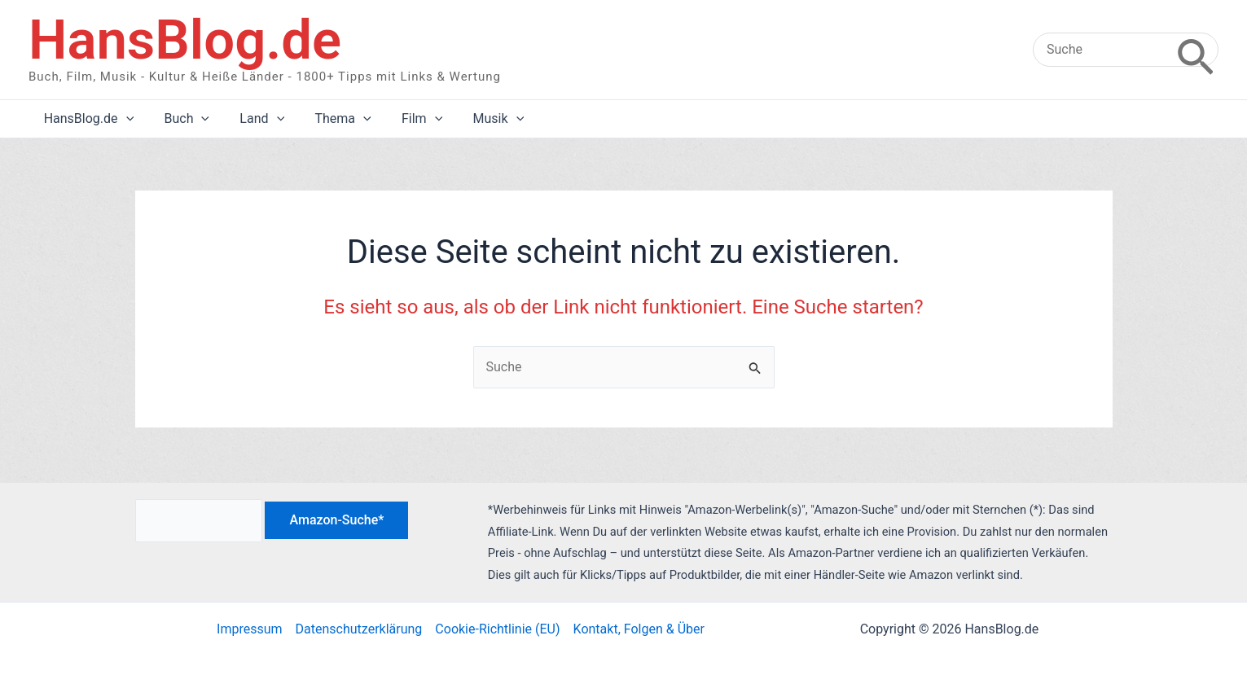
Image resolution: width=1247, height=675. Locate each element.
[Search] (1195, 49)
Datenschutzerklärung (359, 629)
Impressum (250, 629)
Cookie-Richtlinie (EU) (497, 629)
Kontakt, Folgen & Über (639, 629)
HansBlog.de (185, 40)
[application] (124, 119)
